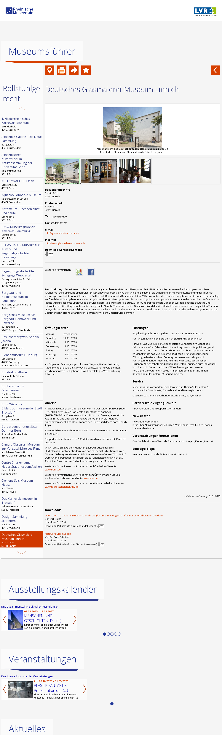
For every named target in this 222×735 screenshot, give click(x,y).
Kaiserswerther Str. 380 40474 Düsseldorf (21, 198)
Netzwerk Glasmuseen (58, 533)
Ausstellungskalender (53, 589)
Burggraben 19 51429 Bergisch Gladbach (21, 322)
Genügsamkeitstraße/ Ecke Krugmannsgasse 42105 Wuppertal (21, 278)
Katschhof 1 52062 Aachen (21, 467)
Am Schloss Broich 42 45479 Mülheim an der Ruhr (21, 449)
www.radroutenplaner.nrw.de (62, 486)
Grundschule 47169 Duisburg (21, 124)
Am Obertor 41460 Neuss (21, 485)
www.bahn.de (53, 469)
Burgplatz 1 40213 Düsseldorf (21, 142)
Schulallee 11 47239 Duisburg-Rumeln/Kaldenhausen (21, 360)
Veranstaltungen (42, 658)
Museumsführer (42, 51)
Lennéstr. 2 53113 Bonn (21, 214)
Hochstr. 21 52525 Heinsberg (21, 254)
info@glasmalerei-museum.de (62, 233)
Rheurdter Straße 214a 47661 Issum (21, 431)
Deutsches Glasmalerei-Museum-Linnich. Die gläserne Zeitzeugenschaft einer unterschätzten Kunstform (104, 515)
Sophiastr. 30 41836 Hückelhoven (21, 342)
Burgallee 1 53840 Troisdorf (21, 411)
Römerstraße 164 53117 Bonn (21, 164)
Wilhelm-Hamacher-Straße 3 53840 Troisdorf (21, 504)
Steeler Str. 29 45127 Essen (21, 184)
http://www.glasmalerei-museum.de (65, 243)
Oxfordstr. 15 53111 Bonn (21, 232)
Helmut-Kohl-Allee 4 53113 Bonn (21, 375)
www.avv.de (91, 478)
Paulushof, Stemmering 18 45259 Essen (21, 300)
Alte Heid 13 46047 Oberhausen (21, 391)
